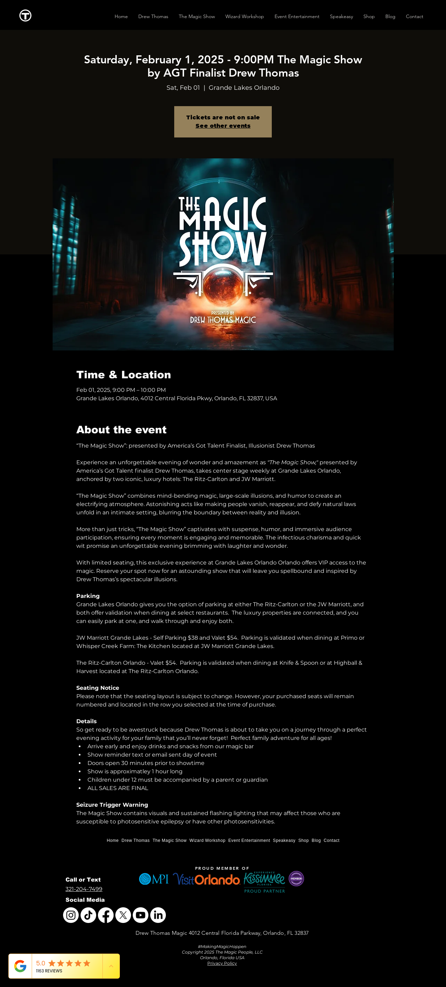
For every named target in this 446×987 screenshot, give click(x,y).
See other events (223, 126)
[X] (123, 915)
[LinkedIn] (158, 915)
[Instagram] (71, 915)
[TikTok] (88, 915)
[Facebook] (106, 915)
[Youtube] (140, 915)
